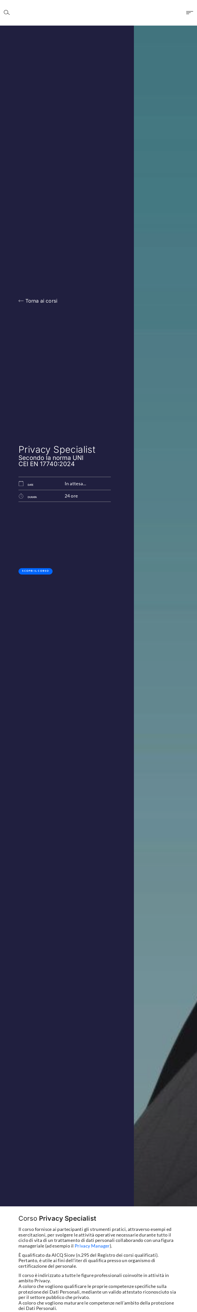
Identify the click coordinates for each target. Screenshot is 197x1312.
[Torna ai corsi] (21, 300)
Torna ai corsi (41, 301)
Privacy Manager (92, 1246)
